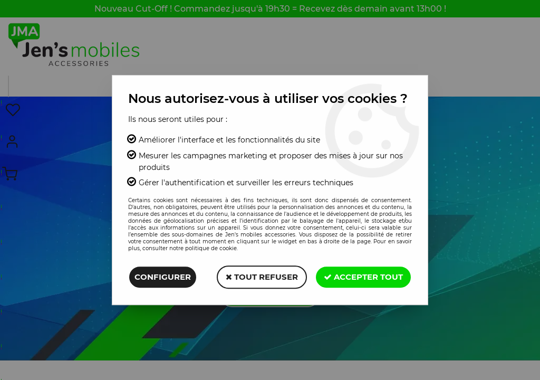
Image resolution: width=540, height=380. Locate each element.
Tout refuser (262, 277)
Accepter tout (363, 277)
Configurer (162, 277)
